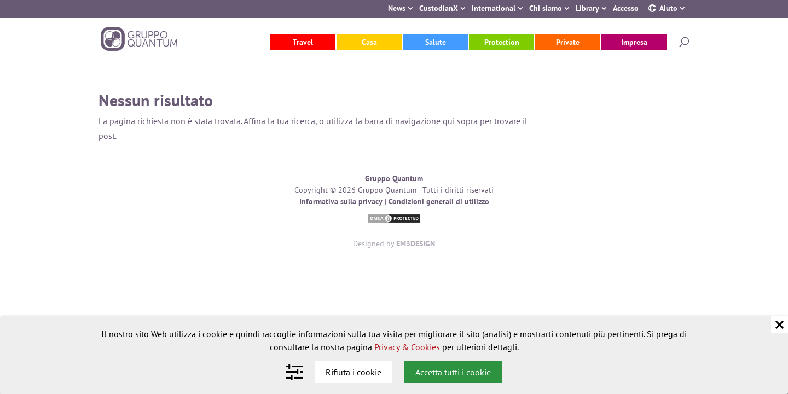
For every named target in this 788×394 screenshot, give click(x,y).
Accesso (626, 9)
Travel (303, 42)
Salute (435, 42)
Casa (369, 42)
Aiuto (668, 9)
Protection (501, 42)
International (493, 9)
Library (587, 9)
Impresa (634, 42)
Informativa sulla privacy (341, 201)
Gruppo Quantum (394, 178)
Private (568, 42)
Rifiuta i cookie (353, 372)
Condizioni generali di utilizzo (439, 201)
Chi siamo (545, 9)
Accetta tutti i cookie (453, 372)
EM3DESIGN (415, 243)
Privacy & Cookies (407, 346)
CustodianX (438, 9)
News (396, 9)
